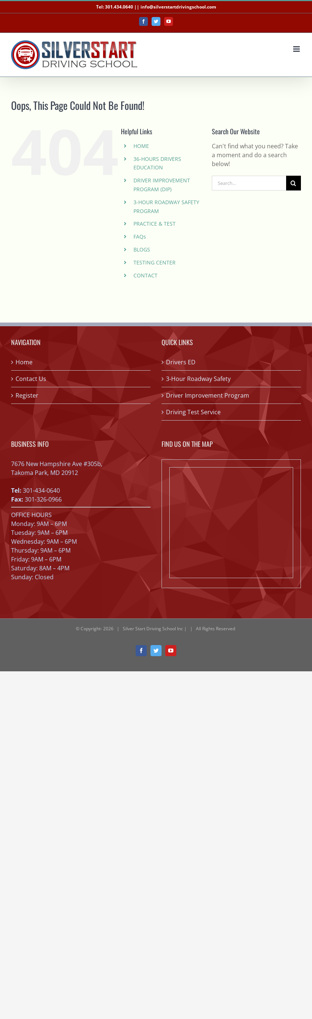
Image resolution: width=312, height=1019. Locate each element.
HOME (141, 145)
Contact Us (31, 379)
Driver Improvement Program (207, 395)
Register (27, 395)
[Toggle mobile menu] (297, 49)
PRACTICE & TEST (154, 223)
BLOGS (141, 249)
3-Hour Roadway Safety (198, 379)
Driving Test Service (193, 412)
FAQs (139, 236)
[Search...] (249, 183)
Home (24, 362)
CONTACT (145, 275)
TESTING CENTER (154, 262)
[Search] (293, 183)
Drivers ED (181, 362)
